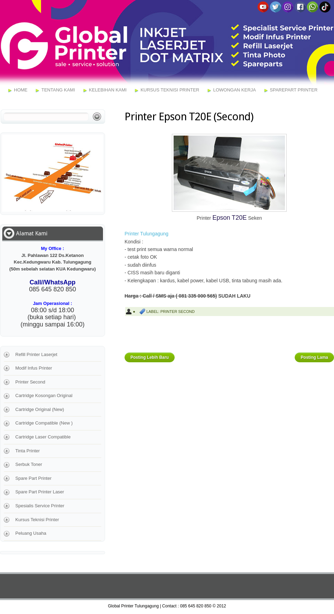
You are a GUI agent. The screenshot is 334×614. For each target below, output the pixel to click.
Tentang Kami (58, 89)
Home (20, 89)
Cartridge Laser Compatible (43, 436)
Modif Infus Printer (33, 368)
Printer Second (177, 311)
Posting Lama (314, 357)
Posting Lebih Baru (149, 357)
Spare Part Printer (33, 478)
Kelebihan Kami (108, 89)
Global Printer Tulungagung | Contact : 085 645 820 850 (159, 606)
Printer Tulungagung (146, 233)
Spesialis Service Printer (39, 505)
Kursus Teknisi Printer (170, 89)
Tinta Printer (27, 450)
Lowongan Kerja (234, 89)
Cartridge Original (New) (39, 409)
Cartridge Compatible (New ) (44, 423)
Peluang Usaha (30, 533)
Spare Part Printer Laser (39, 491)
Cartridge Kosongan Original (43, 395)
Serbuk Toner (28, 464)
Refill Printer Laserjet (36, 354)
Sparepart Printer (294, 89)
